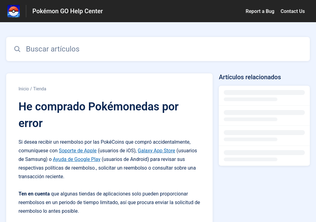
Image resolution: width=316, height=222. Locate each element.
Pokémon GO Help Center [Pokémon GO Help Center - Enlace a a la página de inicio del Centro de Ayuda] (67, 11)
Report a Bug (260, 11)
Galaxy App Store (156, 151)
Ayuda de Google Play (76, 159)
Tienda (39, 88)
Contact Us (293, 11)
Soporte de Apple (78, 151)
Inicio (24, 88)
